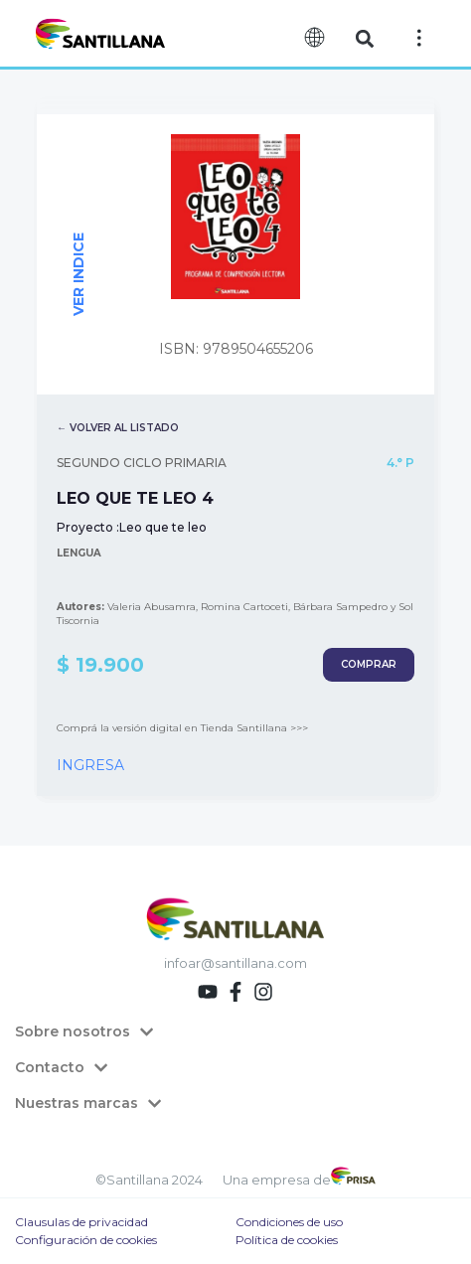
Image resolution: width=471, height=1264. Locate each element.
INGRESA (90, 765)
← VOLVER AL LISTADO (118, 427)
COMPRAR (368, 664)
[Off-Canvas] (419, 38)
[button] (365, 38)
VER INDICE (78, 274)
